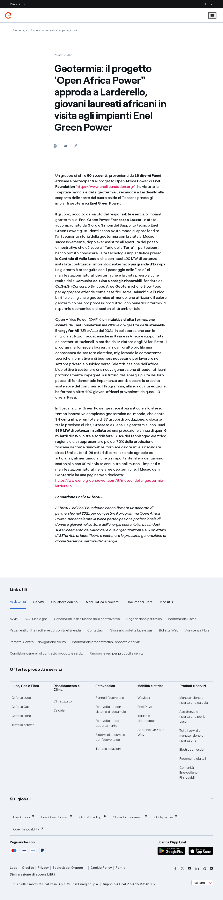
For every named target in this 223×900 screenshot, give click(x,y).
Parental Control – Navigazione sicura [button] (38, 642)
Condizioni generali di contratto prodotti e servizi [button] (46, 653)
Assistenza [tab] (18, 601)
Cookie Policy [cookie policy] (101, 868)
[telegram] (211, 868)
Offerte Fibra (21, 716)
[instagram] (204, 868)
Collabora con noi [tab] (65, 602)
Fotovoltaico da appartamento (107, 723)
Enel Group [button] (24, 817)
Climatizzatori (63, 701)
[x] (182, 868)
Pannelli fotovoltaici (110, 698)
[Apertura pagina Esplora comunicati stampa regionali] (54, 30)
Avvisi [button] (14, 619)
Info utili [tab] (166, 602)
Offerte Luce (21, 698)
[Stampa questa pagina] (55, 145)
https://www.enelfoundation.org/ (105, 186)
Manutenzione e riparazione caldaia (193, 700)
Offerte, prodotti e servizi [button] (36, 669)
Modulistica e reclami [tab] (102, 602)
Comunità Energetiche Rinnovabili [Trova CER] (188, 772)
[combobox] (202, 882)
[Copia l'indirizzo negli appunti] (75, 145)
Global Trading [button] (92, 817)
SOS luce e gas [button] (36, 619)
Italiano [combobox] (199, 883)
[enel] (8, 15)
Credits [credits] (28, 868)
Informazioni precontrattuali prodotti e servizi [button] (106, 642)
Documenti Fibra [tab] (140, 602)
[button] (65, 145)
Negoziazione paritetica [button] (144, 619)
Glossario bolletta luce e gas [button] (131, 630)
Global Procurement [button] (130, 817)
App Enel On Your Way (150, 732)
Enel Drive (144, 707)
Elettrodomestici (191, 749)
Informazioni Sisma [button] (182, 619)
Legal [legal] (14, 868)
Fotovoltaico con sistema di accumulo (111, 709)
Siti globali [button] (20, 799)
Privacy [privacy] (43, 868)
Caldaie (59, 710)
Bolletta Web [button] (169, 630)
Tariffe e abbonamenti (147, 718)
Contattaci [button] (95, 630)
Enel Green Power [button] (57, 817)
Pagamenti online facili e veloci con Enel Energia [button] (45, 630)
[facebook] (175, 868)
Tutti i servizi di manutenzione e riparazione (191, 735)
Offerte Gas (21, 707)
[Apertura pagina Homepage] (20, 30)
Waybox (143, 698)
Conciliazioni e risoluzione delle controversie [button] (87, 619)
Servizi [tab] (38, 602)
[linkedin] (197, 868)
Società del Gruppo (67, 868)
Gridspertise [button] (166, 817)
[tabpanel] (111, 636)
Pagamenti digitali (192, 758)
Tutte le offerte (23, 725)
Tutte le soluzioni (108, 749)
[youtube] (189, 868)
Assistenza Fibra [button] (197, 630)
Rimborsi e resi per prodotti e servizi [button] (116, 653)
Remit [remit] (120, 868)
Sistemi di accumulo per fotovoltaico (110, 737)
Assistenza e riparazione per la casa (192, 716)
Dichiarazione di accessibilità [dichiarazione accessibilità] (32, 874)
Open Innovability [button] (28, 829)
